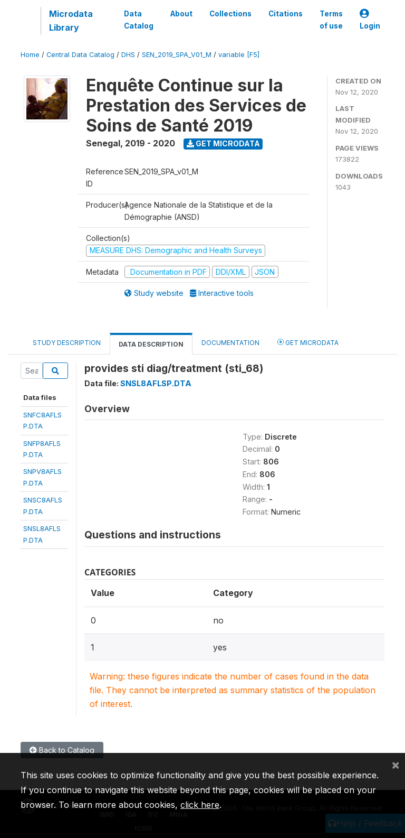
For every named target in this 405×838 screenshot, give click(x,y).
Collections (230, 14)
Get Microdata (223, 143)
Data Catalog (138, 20)
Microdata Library (71, 20)
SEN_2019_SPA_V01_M (176, 55)
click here (199, 804)
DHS (128, 55)
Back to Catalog (62, 750)
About (181, 14)
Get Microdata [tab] (308, 342)
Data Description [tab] (151, 344)
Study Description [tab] (67, 343)
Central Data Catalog (80, 55)
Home (30, 55)
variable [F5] (238, 55)
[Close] (395, 764)
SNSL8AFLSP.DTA (155, 383)
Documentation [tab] (230, 343)
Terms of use (331, 20)
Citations (285, 14)
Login (370, 20)
